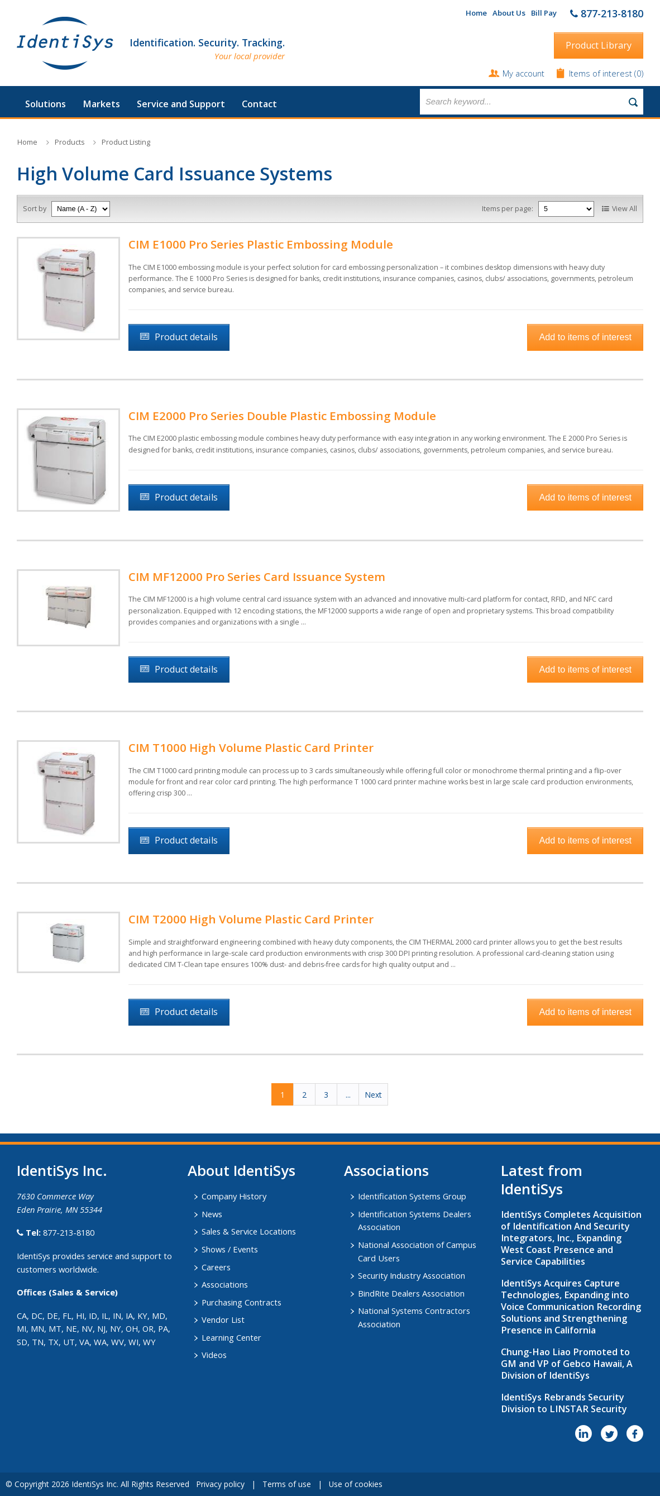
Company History (234, 1196)
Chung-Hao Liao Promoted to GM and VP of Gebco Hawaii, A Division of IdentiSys (567, 1363)
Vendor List (223, 1319)
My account (523, 73)
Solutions (45, 104)
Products (69, 142)
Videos (214, 1354)
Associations (225, 1284)
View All (624, 208)
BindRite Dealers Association (411, 1293)
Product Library (599, 45)
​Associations (386, 1170)
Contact (259, 104)
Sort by (34, 208)
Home (476, 13)
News (212, 1213)
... (348, 1094)
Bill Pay (544, 13)
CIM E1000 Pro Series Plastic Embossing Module (260, 244)
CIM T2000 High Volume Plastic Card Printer (251, 919)
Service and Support (181, 104)
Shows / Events (230, 1249)
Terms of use (286, 1484)
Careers (216, 1267)
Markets (101, 104)
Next (373, 1094)
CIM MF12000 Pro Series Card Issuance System (256, 576)
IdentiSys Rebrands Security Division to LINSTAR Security (564, 1403)
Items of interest (601, 73)
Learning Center (231, 1337)
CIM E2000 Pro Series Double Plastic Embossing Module (282, 415)
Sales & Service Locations (249, 1231)
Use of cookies (355, 1484)
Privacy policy (220, 1484)
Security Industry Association (411, 1275)
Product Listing (126, 142)
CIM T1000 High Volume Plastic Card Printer (251, 747)
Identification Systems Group (412, 1196)
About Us (508, 13)
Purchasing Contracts (241, 1302)
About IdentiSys (241, 1170)
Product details (186, 337)
